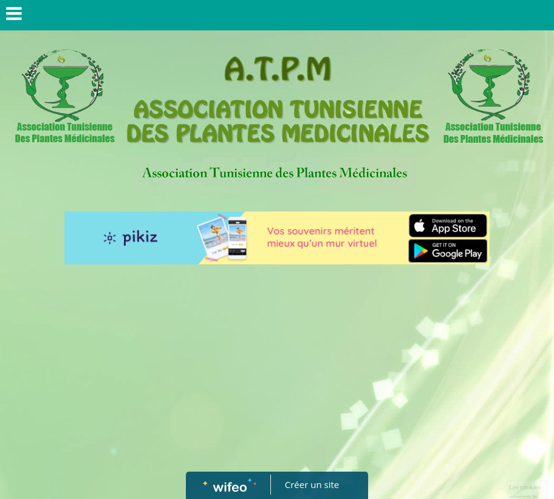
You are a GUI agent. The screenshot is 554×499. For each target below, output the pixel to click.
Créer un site (312, 484)
